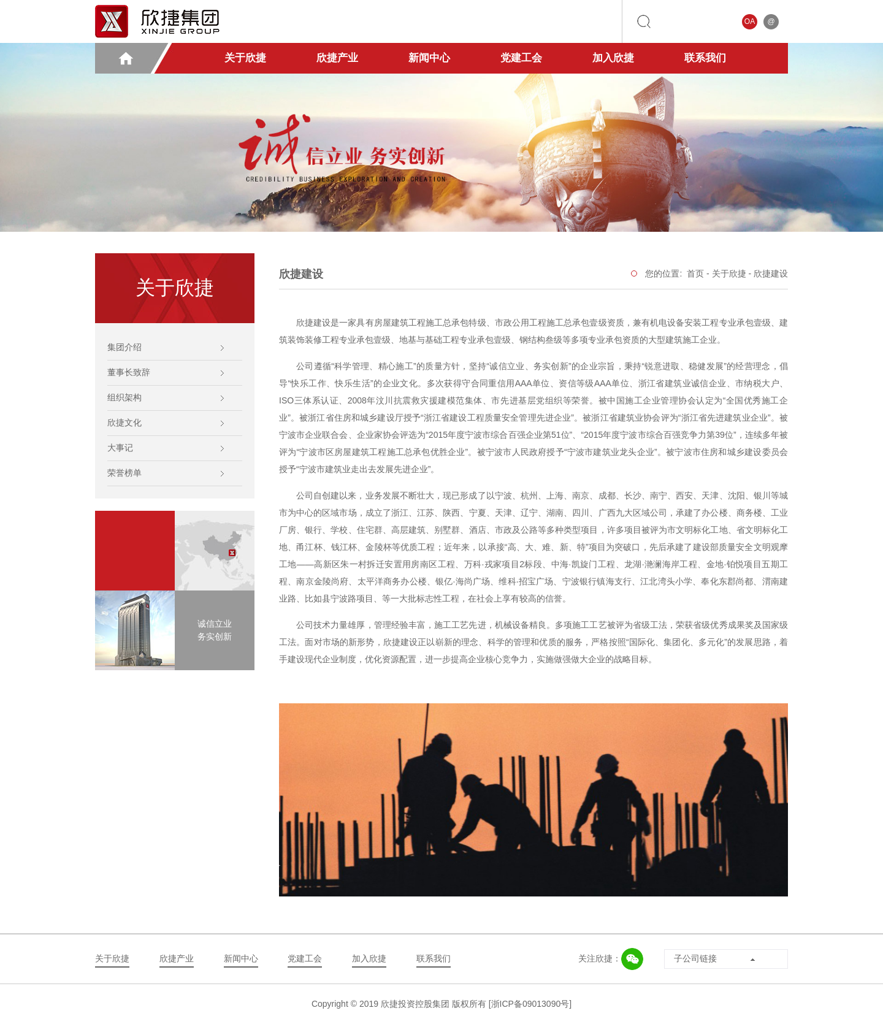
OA (749, 21)
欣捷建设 (771, 273)
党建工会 (521, 58)
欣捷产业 (337, 58)
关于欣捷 (245, 58)
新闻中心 (429, 58)
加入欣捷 (613, 58)
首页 (695, 273)
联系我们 (705, 58)
